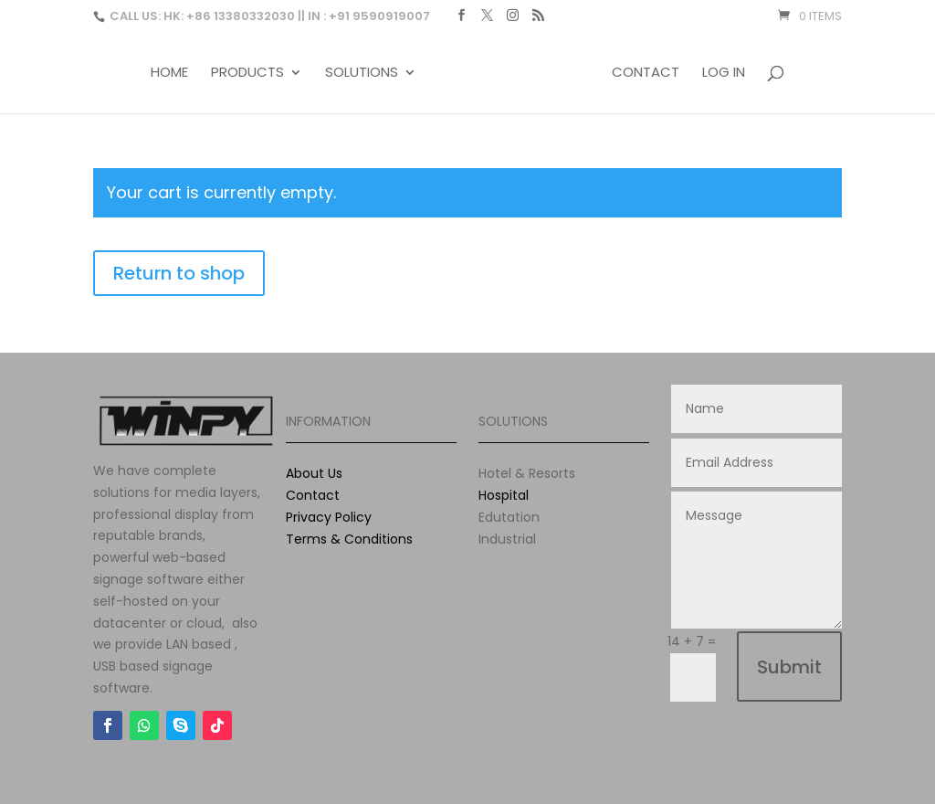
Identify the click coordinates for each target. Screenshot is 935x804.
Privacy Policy (329, 517)
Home (169, 73)
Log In (723, 73)
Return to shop (179, 273)
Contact (645, 73)
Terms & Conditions (349, 539)
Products (247, 73)
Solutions (361, 73)
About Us (314, 473)
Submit (789, 667)
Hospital (503, 495)
